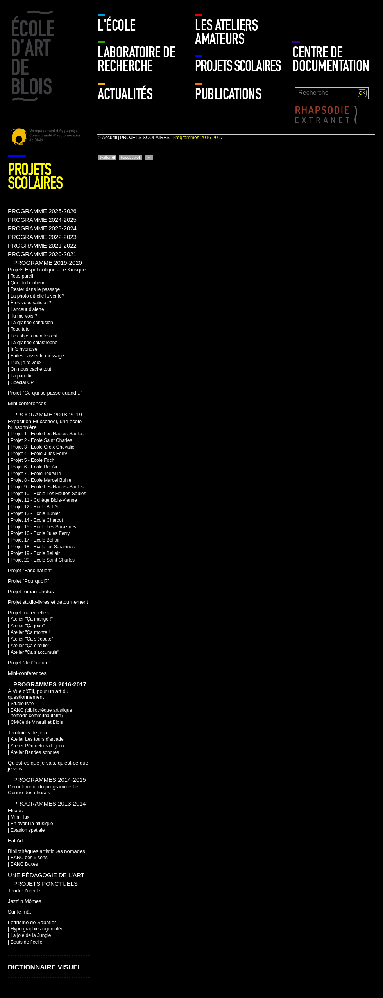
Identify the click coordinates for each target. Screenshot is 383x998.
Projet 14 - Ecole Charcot (37, 520)
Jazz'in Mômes (24, 901)
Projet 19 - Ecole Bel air (35, 553)
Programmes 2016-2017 (49, 684)
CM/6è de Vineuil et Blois (37, 722)
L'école (117, 25)
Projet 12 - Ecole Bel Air (35, 507)
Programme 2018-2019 (47, 414)
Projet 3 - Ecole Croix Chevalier (43, 447)
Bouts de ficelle (26, 942)
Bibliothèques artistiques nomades (46, 851)
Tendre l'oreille (24, 891)
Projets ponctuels (45, 883)
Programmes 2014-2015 (49, 779)
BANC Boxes (24, 864)
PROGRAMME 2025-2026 (42, 211)
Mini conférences (27, 403)
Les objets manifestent (34, 336)
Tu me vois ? (24, 316)
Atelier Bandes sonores (35, 752)
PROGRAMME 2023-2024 (42, 228)
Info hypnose (24, 349)
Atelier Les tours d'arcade (37, 739)
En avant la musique (32, 823)
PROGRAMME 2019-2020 (47, 262)
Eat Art (15, 841)
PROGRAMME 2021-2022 (42, 245)
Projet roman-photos (31, 591)
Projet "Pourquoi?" (28, 581)
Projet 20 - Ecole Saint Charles (43, 560)
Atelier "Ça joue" (28, 625)
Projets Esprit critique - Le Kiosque (47, 270)
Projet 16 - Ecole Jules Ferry (40, 533)
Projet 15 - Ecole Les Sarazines (43, 527)
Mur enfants (351, 22)
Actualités (125, 94)
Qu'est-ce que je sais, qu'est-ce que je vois (48, 766)
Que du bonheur (28, 282)
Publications (228, 94)
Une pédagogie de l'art (46, 875)
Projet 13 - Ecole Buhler (35, 513)
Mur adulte (310, 22)
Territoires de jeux (28, 733)
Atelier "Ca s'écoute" (32, 639)
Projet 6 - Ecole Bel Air (34, 467)
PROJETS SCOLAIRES (238, 66)
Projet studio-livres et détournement (48, 602)
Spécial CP (22, 382)
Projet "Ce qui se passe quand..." (45, 393)
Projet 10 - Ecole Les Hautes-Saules (48, 493)
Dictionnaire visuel (45, 967)
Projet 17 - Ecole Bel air (35, 540)
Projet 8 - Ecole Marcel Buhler (42, 480)
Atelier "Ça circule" (30, 645)
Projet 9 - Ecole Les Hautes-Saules (47, 487)
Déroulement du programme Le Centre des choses (43, 789)
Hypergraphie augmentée (37, 929)
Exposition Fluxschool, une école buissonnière (45, 424)
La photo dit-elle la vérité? (37, 296)
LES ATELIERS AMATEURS (226, 32)
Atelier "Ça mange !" (32, 619)
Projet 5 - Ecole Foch (32, 460)
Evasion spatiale (28, 830)
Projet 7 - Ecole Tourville (36, 473)
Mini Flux (20, 817)
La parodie (22, 376)
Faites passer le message (37, 356)
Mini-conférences (27, 673)
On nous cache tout (31, 369)
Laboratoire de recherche (136, 59)
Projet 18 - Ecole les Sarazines (43, 546)
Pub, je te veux (26, 362)
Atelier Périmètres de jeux (37, 745)
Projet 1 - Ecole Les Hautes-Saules (47, 433)
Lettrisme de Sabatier (32, 922)
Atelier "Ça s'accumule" (35, 652)
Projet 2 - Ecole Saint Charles (41, 440)
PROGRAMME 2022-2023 (42, 236)
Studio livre (22, 703)
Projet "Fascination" (30, 570)
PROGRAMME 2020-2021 (42, 254)
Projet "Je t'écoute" (29, 663)
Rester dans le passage (35, 289)
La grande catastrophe (34, 342)
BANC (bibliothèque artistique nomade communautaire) (41, 712)
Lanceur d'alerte (27, 309)
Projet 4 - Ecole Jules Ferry (39, 453)
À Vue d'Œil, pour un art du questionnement (38, 694)
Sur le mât (19, 912)
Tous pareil (22, 276)
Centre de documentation (330, 59)
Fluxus (15, 810)
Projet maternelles (28, 613)
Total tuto (20, 329)
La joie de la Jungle (31, 935)
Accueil (109, 137)
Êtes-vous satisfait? (31, 302)
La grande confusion (32, 322)
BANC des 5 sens (29, 857)
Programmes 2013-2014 (49, 803)
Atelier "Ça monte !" (31, 632)
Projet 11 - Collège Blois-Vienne (44, 500)
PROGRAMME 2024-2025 (42, 219)
